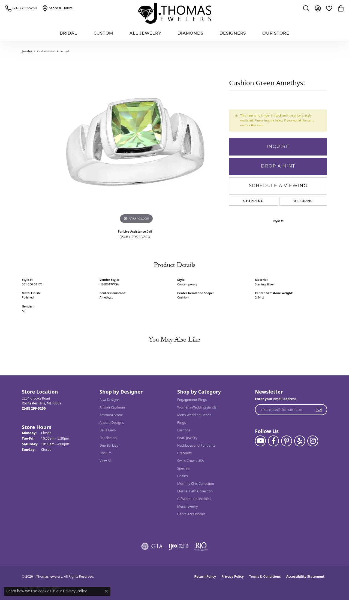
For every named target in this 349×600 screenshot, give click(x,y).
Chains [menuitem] (182, 476)
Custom (103, 34)
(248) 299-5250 (134, 237)
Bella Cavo (108, 430)
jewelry (27, 51)
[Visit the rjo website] (201, 546)
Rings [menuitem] (181, 422)
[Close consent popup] (106, 591)
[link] (21, 8)
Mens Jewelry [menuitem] (187, 506)
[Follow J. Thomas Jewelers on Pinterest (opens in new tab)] (286, 440)
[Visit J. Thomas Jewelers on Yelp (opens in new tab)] (299, 440)
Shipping (253, 201)
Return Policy (205, 576)
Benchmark (109, 437)
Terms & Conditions (265, 576)
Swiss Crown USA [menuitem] (190, 460)
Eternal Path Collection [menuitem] (195, 491)
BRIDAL (68, 34)
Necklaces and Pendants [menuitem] (196, 445)
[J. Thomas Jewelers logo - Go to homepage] (174, 13)
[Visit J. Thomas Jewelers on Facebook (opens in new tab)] (273, 440)
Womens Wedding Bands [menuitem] (196, 407)
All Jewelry (145, 34)
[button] (306, 8)
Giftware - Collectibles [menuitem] (194, 499)
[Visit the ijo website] (179, 546)
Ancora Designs (112, 422)
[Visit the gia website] (152, 546)
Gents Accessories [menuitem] (191, 514)
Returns (303, 201)
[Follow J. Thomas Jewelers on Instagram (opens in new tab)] (312, 440)
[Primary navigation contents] (174, 33)
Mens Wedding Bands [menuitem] (194, 415)
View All (106, 460)
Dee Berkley (109, 445)
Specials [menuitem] (183, 468)
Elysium (106, 453)
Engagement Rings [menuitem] (192, 399)
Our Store (275, 34)
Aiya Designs (109, 399)
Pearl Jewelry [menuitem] (187, 437)
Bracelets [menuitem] (184, 453)
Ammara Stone (111, 415)
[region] (136, 143)
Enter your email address (275, 399)
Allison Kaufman (112, 407)
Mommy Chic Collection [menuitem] (195, 483)
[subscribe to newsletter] (319, 410)
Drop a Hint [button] (278, 166)
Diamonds (190, 34)
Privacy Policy (232, 576)
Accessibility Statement (305, 576)
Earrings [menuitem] (183, 430)
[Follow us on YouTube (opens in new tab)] (260, 440)
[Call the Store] (34, 408)
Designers (232, 34)
